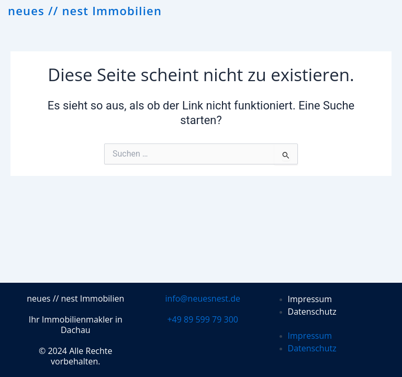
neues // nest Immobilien (85, 10)
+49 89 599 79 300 (202, 319)
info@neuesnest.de (202, 298)
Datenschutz (312, 311)
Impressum (310, 299)
